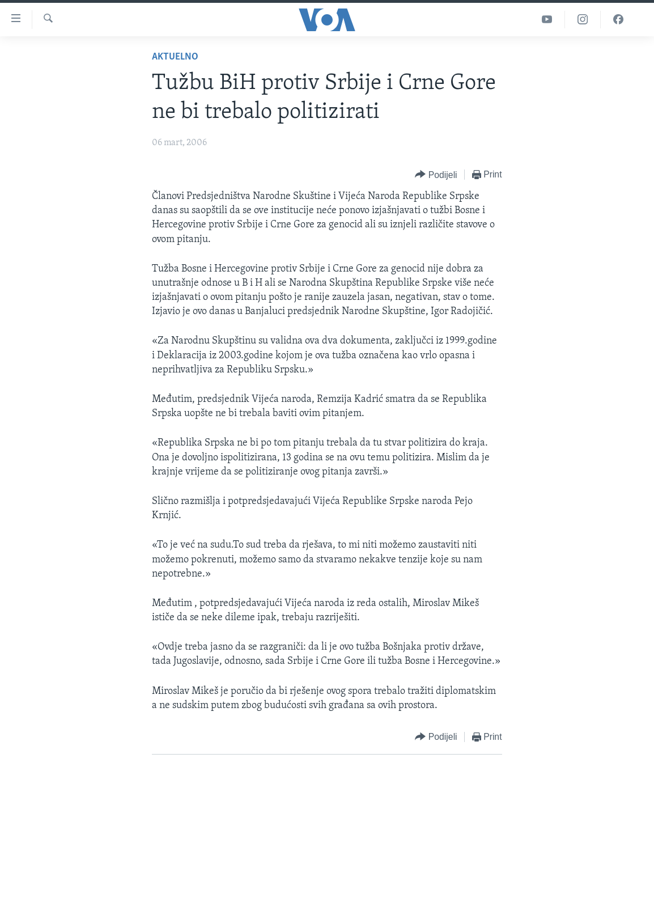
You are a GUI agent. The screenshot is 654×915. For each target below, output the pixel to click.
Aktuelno (175, 57)
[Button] (436, 175)
